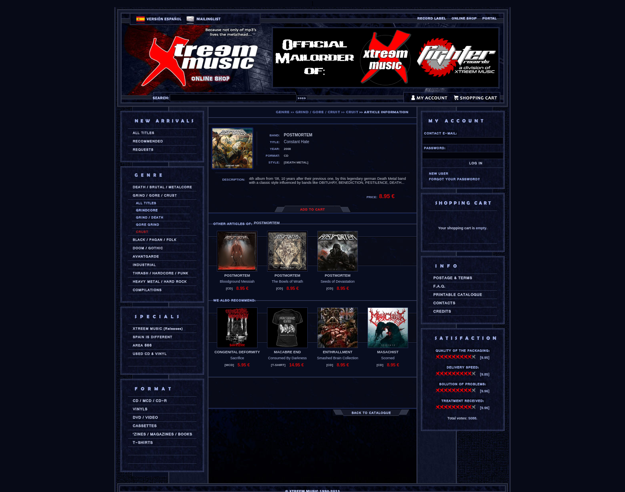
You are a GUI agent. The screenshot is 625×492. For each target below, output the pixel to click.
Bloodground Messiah (237, 281)
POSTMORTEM (237, 275)
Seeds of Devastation (337, 281)
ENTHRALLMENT (337, 352)
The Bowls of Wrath (287, 281)
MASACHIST (388, 352)
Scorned (388, 358)
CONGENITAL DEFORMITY (237, 352)
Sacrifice (237, 358)
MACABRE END (287, 352)
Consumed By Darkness (287, 358)
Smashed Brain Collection (337, 358)
